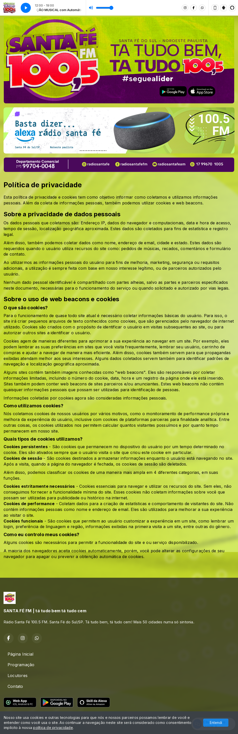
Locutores (18, 675)
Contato (15, 686)
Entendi (216, 722)
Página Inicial (20, 654)
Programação (21, 664)
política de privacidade (53, 727)
